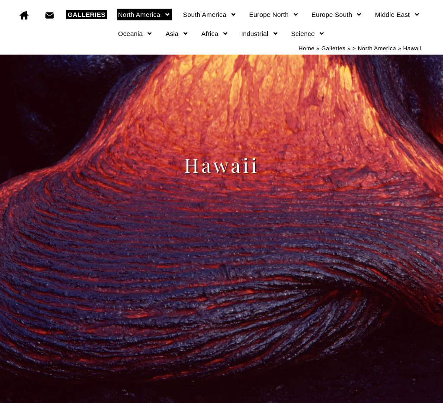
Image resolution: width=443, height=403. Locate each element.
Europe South (337, 14)
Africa (214, 33)
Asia (177, 33)
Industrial (259, 33)
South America (210, 14)
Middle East (397, 14)
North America (144, 14)
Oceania (135, 33)
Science (308, 33)
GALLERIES (86, 14)
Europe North (274, 14)
